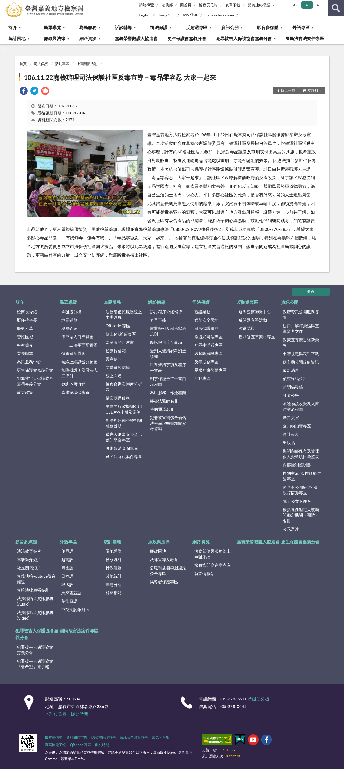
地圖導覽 (69, 320)
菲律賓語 (69, 601)
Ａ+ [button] (319, 5)
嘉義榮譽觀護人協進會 (136, 38)
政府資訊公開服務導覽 (301, 314)
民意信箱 (114, 359)
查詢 (336, 8)
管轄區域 (25, 336)
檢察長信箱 (208, 5)
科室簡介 (25, 345)
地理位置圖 (56, 713)
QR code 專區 (118, 325)
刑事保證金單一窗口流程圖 (168, 381)
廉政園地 (158, 551)
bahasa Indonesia (219, 15)
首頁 (23, 64)
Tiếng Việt (166, 15)
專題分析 (114, 584)
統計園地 (17, 38)
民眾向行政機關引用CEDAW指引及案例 (124, 409)
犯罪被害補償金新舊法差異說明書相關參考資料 (168, 423)
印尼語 (67, 551)
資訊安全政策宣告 (134, 737)
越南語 (67, 559)
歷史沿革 (25, 328)
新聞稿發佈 (293, 386)
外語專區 (301, 27)
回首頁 (185, 5)
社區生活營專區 (208, 345)
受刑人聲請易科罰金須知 (168, 353)
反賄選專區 (196, 27)
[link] (24, 91)
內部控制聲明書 (297, 464)
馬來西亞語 (71, 592)
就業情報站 (204, 573)
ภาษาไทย (190, 15)
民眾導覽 (52, 27)
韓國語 (67, 584)
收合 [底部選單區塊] (310, 291)
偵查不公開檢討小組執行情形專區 (301, 490)
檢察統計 (114, 559)
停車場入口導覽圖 (77, 336)
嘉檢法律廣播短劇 (33, 590)
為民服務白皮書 (120, 342)
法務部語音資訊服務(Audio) (35, 601)
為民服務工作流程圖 (168, 392)
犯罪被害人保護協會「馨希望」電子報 (35, 664)
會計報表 (291, 434)
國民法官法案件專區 (304, 38)
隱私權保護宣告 (103, 737)
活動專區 (62, 64)
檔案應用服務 (118, 398)
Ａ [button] (307, 5)
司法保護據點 (206, 328)
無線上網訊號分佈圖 (79, 361)
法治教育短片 (29, 551)
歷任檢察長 (27, 320)
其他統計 (114, 576)
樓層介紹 (69, 328)
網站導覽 (146, 5)
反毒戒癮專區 (206, 361)
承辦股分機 (71, 311)
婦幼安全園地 (206, 320)
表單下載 (232, 5)
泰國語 (67, 567)
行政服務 (114, 567)
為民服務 (87, 27)
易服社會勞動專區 (210, 370)
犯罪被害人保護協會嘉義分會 (244, 38)
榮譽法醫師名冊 (164, 400)
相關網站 (114, 592)
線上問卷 (114, 375)
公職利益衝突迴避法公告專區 (168, 570)
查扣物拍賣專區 (297, 425)
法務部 (167, 5)
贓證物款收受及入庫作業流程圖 (301, 406)
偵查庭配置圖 (73, 353)
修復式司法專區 (208, 336)
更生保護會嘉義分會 (186, 38)
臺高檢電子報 (55, 745)
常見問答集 (160, 737)
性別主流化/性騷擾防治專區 (302, 476)
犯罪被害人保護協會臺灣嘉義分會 (35, 381)
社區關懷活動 (86, 64)
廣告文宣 (291, 417)
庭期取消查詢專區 (122, 448)
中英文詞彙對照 (75, 609)
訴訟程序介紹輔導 (166, 311)
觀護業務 (202, 311)
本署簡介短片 (29, 559)
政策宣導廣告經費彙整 (301, 342)
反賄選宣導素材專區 (257, 336)
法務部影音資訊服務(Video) (35, 615)
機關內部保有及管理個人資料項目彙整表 (301, 453)
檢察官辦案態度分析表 (124, 387)
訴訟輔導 (123, 27)
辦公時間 (79, 713)
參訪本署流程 (73, 384)
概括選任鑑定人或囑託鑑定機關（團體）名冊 (301, 515)
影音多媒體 (267, 27)
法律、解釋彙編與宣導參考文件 (301, 328)
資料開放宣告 (76, 737)
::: (4, 4)
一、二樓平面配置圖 (79, 345)
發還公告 (291, 395)
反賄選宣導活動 (253, 320)
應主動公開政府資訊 (301, 362)
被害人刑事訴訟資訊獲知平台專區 (124, 437)
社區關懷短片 (29, 567)
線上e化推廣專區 (121, 334)
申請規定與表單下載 (301, 353)
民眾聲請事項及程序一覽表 (168, 367)
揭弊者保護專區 (164, 581)
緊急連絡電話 (259, 5)
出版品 (289, 442)
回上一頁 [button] (288, 90)
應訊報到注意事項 (166, 342)
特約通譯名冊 (162, 409)
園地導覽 (114, 551)
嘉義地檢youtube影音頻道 (36, 579)
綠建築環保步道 (75, 392)
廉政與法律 (54, 38)
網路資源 (87, 38)
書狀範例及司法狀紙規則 (168, 331)
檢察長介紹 (27, 311)
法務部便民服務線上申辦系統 (124, 314)
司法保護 (158, 27)
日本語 (67, 576)
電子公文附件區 (297, 501)
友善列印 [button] (314, 90)
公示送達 (291, 529)
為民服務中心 (29, 361)
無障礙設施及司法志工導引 (79, 373)
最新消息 (291, 370)
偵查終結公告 (295, 378)
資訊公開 (230, 27)
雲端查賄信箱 (118, 367)
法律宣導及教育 (164, 559)
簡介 (12, 27)
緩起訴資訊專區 (208, 353)
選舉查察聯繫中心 (255, 311)
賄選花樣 (247, 328)
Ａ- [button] (295, 5)
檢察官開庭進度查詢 (212, 565)
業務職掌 (25, 353)
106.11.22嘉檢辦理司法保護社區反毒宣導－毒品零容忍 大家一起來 (120, 77)
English (145, 15)
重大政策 (25, 392)
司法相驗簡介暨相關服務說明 (124, 423)
